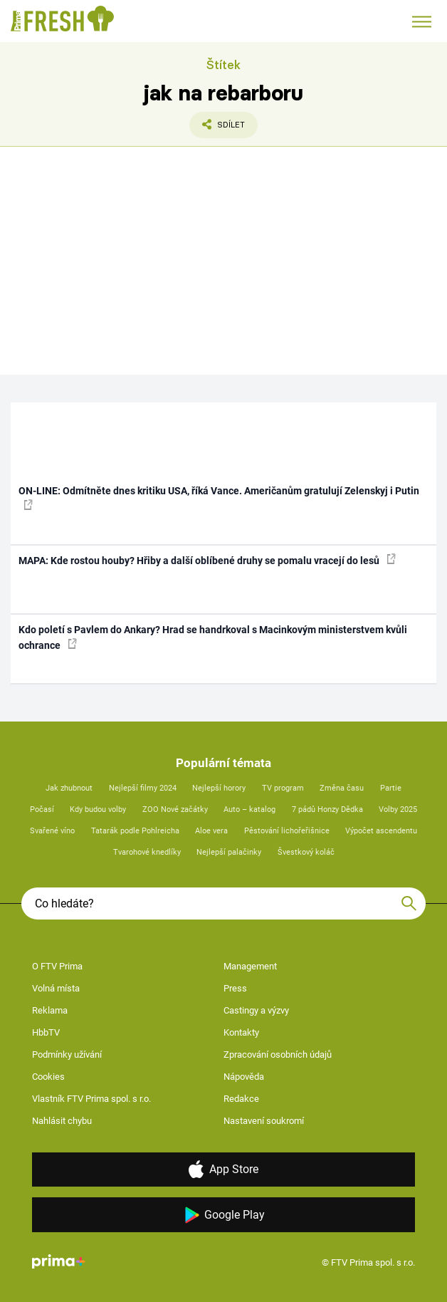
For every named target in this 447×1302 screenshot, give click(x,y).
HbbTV (46, 1032)
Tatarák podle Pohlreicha (135, 830)
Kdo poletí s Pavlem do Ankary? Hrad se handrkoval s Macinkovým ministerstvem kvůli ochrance (213, 637)
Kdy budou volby (98, 809)
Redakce (241, 1098)
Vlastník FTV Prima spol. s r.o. (91, 1098)
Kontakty (241, 1032)
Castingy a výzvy (256, 1010)
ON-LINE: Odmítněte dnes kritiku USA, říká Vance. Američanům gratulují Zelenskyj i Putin (219, 497)
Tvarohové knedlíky (147, 852)
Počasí (42, 809)
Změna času (342, 788)
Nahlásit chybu (62, 1120)
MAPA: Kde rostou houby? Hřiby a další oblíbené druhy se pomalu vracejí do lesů (207, 559)
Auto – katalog (249, 809)
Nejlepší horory (219, 788)
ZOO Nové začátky (175, 809)
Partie (390, 788)
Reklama (50, 1010)
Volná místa (56, 988)
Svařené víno (52, 830)
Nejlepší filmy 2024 (143, 788)
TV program (283, 788)
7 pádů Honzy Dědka (327, 809)
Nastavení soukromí (264, 1120)
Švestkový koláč (306, 852)
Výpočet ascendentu (381, 830)
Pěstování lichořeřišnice (287, 830)
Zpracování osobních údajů (278, 1054)
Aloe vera (211, 830)
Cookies (48, 1076)
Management (250, 966)
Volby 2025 (398, 809)
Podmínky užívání (67, 1054)
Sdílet (217, 128)
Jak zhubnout (69, 788)
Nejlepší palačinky (228, 852)
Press (235, 988)
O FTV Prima (57, 966)
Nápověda (244, 1076)
